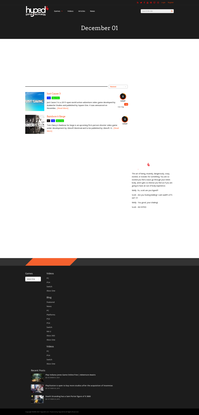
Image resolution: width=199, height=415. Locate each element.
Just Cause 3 (54, 93)
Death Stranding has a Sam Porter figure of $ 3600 (68, 396)
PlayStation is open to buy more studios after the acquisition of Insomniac (79, 385)
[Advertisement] (99, 61)
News (92, 11)
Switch (49, 286)
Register (171, 2)
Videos (70, 11)
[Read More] (62, 108)
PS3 (48, 319)
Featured (51, 302)
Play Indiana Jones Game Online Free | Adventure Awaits (71, 375)
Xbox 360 (51, 335)
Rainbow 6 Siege (56, 116)
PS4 (49, 98)
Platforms (51, 314)
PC (48, 121)
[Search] (172, 11)
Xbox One (55, 98)
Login (163, 2)
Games (58, 11)
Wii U (49, 331)
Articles (81, 11)
